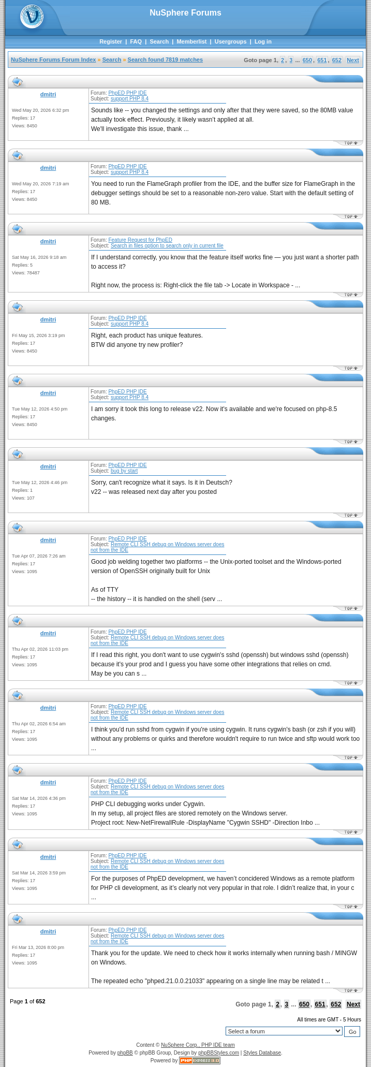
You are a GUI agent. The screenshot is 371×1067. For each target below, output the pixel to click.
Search (159, 41)
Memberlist (191, 41)
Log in (263, 41)
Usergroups (231, 41)
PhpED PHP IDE (127, 93)
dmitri (48, 94)
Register (110, 41)
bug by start (124, 471)
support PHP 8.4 (130, 98)
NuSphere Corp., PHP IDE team (198, 1045)
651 (322, 60)
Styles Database (262, 1053)
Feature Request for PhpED (140, 240)
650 (307, 60)
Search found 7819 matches (165, 59)
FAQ (136, 41)
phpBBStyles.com (218, 1053)
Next (353, 60)
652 (337, 60)
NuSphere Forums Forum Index (53, 59)
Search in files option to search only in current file (167, 246)
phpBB (125, 1053)
